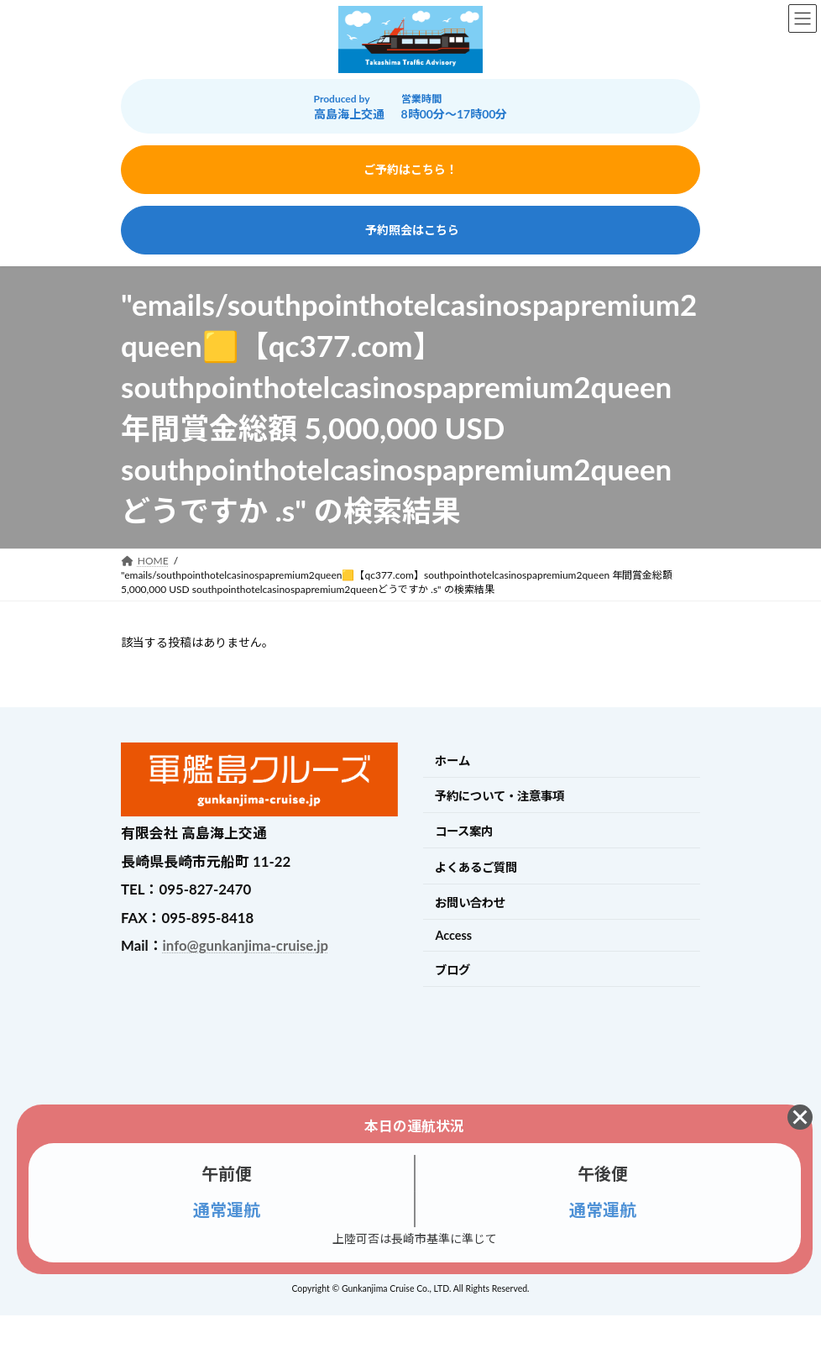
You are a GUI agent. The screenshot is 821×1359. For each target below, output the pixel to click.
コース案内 (464, 831)
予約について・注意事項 (499, 796)
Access (453, 935)
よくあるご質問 (476, 867)
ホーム (452, 760)
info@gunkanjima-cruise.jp (245, 945)
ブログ (452, 970)
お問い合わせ (470, 902)
